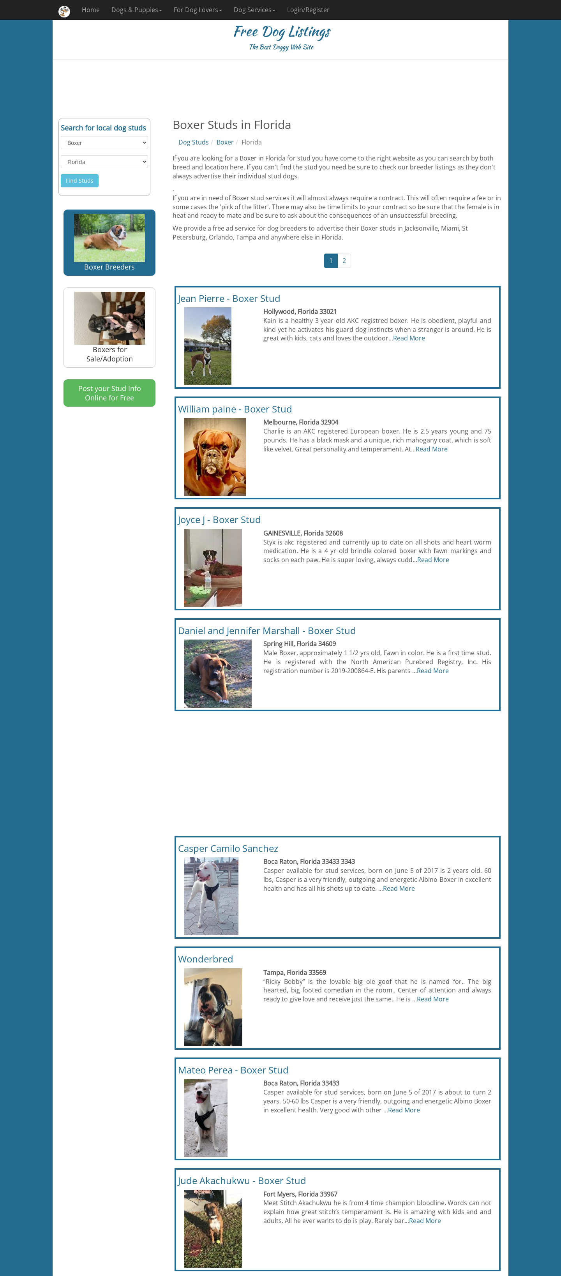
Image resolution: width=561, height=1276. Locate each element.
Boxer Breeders (109, 242)
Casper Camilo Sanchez (228, 848)
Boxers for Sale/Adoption (109, 327)
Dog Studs (193, 142)
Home (91, 9)
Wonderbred (205, 958)
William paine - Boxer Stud (235, 408)
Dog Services (254, 9)
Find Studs (80, 180)
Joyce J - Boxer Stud (219, 519)
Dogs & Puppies (136, 9)
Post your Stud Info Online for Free (109, 393)
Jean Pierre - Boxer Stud (229, 298)
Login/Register (308, 9)
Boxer (225, 142)
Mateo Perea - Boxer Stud (233, 1069)
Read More (409, 338)
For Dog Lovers (198, 9)
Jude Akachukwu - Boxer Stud (242, 1180)
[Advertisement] (280, 88)
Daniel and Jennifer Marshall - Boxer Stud (267, 630)
